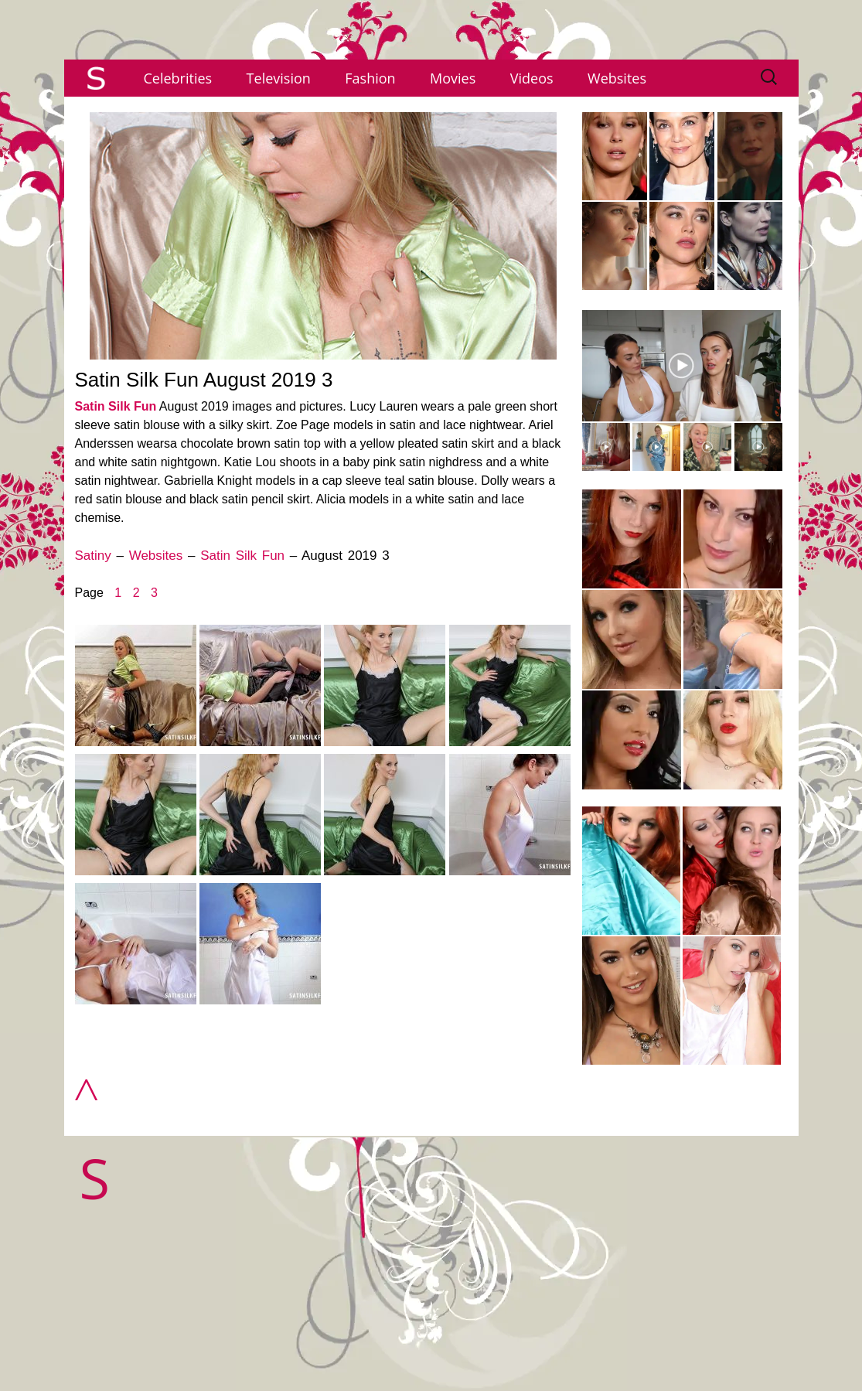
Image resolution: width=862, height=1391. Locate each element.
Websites (617, 78)
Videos (532, 78)
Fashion (370, 78)
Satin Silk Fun (116, 406)
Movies (452, 78)
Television (279, 78)
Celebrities (178, 78)
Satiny (93, 555)
